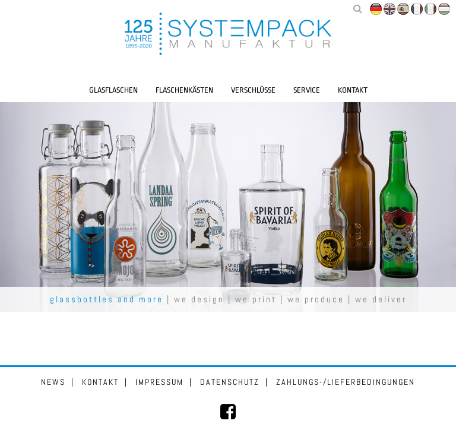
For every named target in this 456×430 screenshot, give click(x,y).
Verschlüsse (253, 90)
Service (306, 90)
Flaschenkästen (184, 90)
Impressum (159, 382)
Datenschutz (229, 382)
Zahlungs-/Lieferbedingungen (345, 382)
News (53, 382)
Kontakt (353, 90)
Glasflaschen (113, 90)
